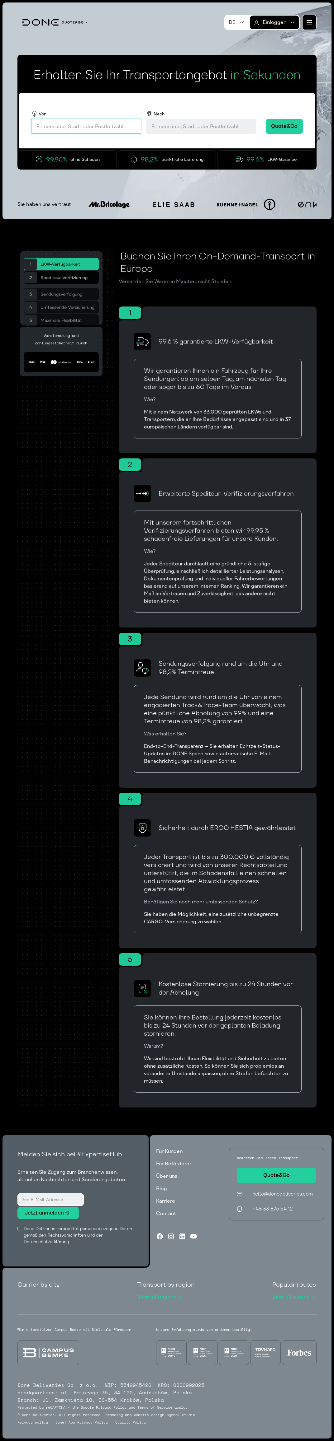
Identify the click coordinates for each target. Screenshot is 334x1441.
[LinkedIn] (182, 1236)
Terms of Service (154, 1407)
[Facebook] (160, 1236)
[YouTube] (193, 1236)
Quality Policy (130, 1422)
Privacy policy (32, 1422)
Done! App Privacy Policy (81, 1422)
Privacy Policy (111, 1407)
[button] (237, 22)
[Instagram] (171, 1236)
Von (42, 114)
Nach (159, 114)
